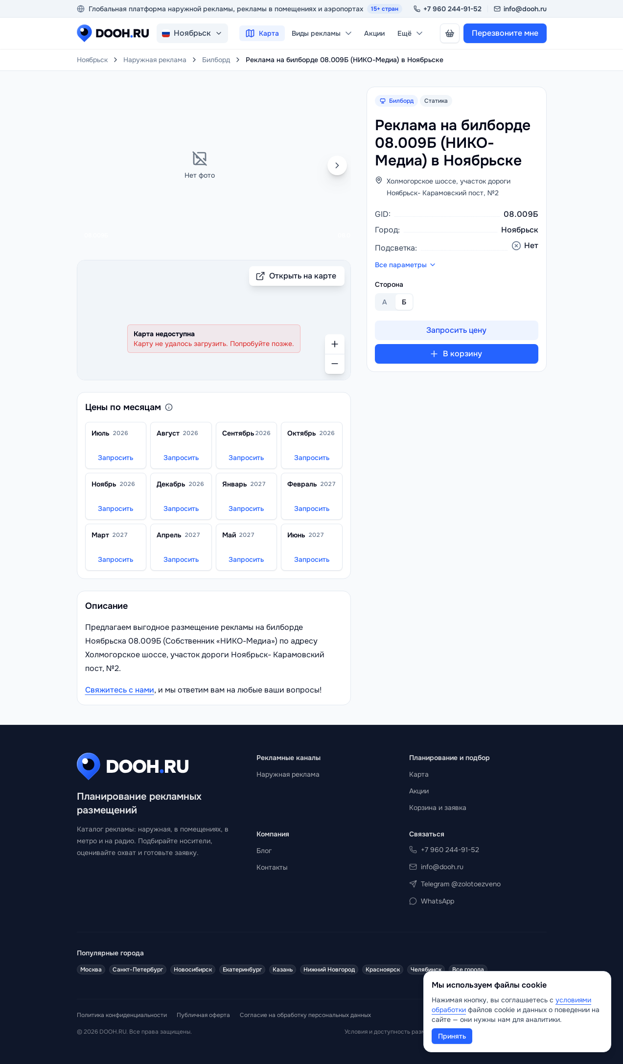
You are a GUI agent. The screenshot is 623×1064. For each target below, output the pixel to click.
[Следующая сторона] (337, 165)
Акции (374, 33)
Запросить (115, 457)
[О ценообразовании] (169, 407)
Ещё (410, 33)
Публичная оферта (203, 1015)
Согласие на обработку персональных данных (305, 1015)
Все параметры (406, 264)
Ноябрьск (92, 59)
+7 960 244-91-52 (448, 8)
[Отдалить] (335, 364)
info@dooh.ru (520, 8)
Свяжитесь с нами (119, 690)
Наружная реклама (154, 59)
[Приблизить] (335, 344)
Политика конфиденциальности (122, 1015)
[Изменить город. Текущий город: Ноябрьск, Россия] (192, 33)
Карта (262, 33)
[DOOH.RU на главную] (113, 33)
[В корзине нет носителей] (450, 33)
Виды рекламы (322, 33)
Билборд (216, 59)
